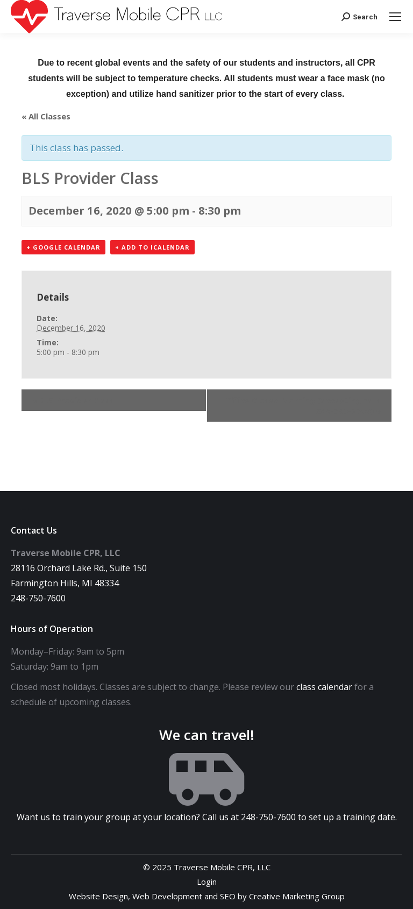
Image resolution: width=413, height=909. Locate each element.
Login (207, 881)
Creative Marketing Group (297, 896)
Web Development (167, 896)
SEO (228, 896)
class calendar (324, 687)
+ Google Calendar (63, 247)
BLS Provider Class (73, 400)
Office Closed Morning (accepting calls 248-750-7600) (303, 405)
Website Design (98, 896)
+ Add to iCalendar (152, 247)
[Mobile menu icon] (395, 17)
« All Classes (46, 116)
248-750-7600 (38, 598)
